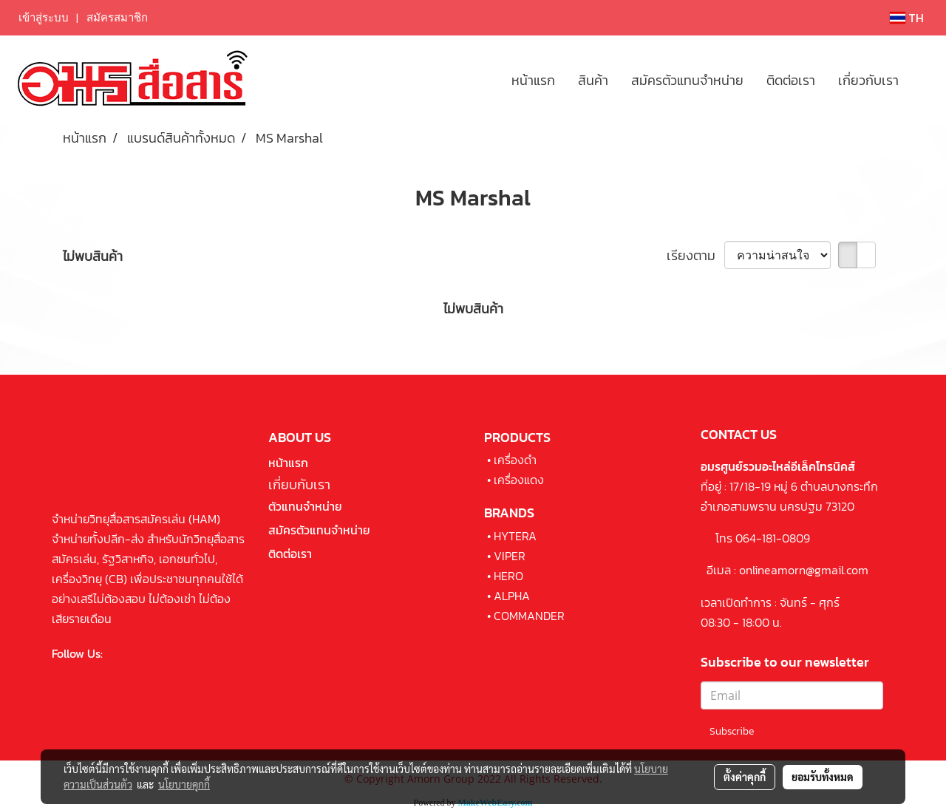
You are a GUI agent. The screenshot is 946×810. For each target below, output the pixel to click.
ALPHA (512, 596)
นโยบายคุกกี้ (184, 784)
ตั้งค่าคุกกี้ (745, 776)
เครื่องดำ (515, 460)
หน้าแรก (533, 80)
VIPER (509, 556)
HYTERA (515, 536)
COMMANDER (529, 615)
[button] (923, 80)
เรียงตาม (695, 255)
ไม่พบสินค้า (93, 256)
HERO (508, 576)
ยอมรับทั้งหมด (823, 776)
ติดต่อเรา (790, 80)
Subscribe (732, 731)
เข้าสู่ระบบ (43, 17)
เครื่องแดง (519, 480)
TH (907, 18)
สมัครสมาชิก (117, 17)
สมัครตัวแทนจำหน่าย (687, 80)
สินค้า (593, 80)
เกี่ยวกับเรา (868, 80)
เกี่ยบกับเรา (299, 484)
